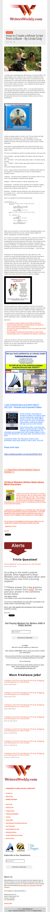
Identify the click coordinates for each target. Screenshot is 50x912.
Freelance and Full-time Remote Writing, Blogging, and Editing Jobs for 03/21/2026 (24, 730)
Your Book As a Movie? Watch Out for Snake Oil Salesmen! (24, 323)
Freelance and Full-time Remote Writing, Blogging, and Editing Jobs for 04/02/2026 (24, 706)
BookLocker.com (24, 885)
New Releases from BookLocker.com (16, 823)
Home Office (9, 820)
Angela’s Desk (10, 811)
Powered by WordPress (19, 910)
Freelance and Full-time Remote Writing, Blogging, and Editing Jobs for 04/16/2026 (24, 681)
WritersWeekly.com (27, 909)
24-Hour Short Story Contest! (14, 835)
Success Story (10, 838)
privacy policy (8, 903)
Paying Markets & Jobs (12, 829)
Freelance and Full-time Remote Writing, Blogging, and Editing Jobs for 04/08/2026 (24, 693)
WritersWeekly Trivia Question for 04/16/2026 (22, 564)
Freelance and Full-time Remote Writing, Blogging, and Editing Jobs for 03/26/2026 (24, 718)
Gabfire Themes (37, 910)
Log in (10, 910)
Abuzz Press (33, 885)
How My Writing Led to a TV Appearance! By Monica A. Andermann (26, 333)
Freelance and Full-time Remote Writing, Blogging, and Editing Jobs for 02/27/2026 (24, 754)
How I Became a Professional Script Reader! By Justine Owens (25, 332)
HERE (31, 589)
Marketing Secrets (11, 832)
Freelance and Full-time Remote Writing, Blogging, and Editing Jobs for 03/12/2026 (24, 742)
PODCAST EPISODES (12, 814)
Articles (9, 32)
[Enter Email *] (21, 631)
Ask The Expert (10, 826)
